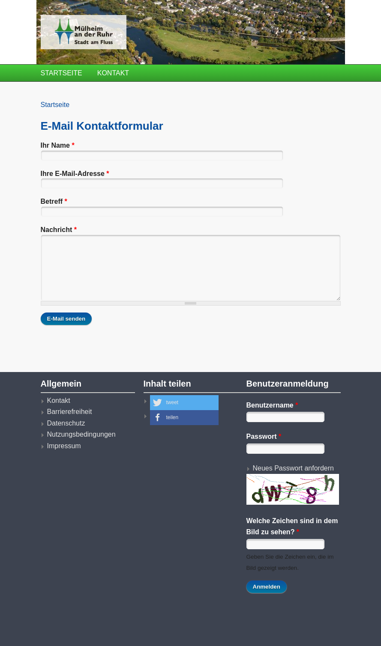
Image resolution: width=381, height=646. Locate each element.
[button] (184, 402)
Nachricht (59, 229)
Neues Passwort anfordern (293, 468)
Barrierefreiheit (69, 411)
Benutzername (272, 405)
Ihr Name (58, 145)
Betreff (54, 201)
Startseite (61, 73)
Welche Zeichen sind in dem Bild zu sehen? (292, 526)
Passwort (264, 436)
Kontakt (113, 73)
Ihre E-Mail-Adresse (75, 173)
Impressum (64, 446)
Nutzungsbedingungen (81, 434)
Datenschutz (66, 423)
